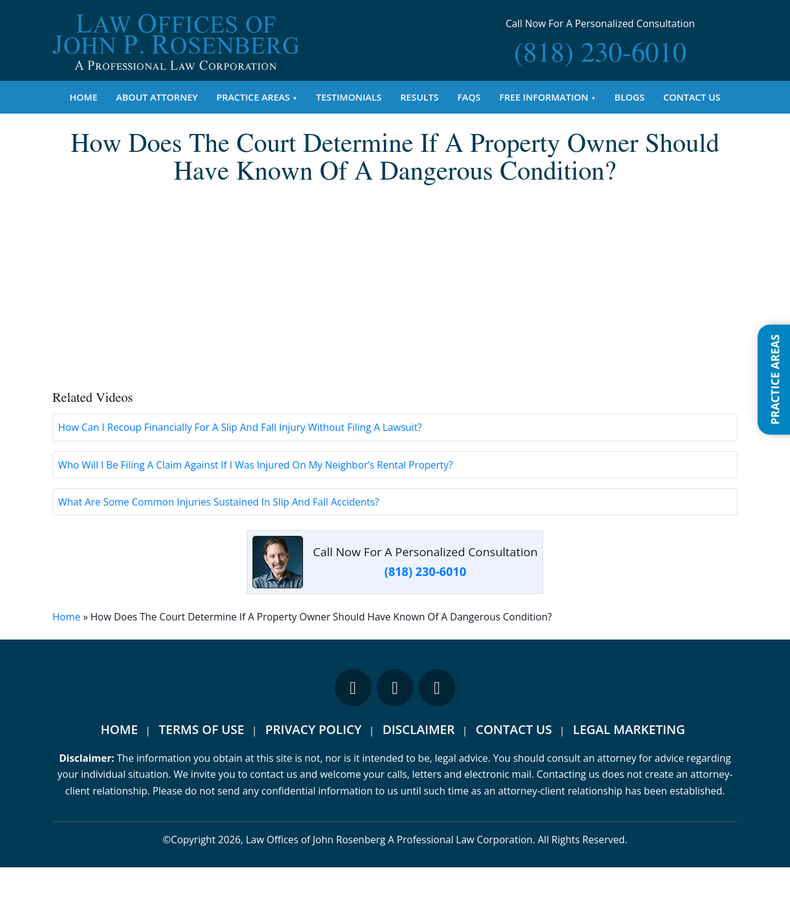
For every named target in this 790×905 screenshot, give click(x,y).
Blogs (630, 97)
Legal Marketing (629, 767)
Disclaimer (419, 767)
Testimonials (348, 97)
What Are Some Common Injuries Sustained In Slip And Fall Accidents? (218, 539)
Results (420, 97)
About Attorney (157, 97)
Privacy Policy (313, 767)
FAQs (469, 97)
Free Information (543, 97)
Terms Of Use (201, 767)
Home (84, 97)
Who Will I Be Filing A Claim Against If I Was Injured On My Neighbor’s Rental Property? (255, 502)
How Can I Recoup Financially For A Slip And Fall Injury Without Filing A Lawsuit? (240, 465)
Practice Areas (253, 97)
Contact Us (692, 97)
